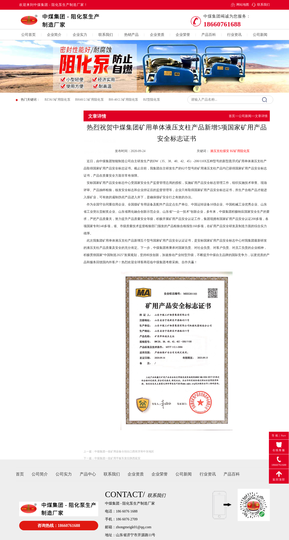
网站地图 (242, 4)
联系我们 (263, 4)
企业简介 (54, 35)
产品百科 (208, 35)
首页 (232, 116)
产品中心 (88, 474)
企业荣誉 (183, 35)
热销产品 (131, 35)
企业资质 (157, 35)
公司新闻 (260, 35)
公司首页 (28, 35)
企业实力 (80, 35)
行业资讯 (234, 35)
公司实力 (64, 474)
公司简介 (40, 474)
